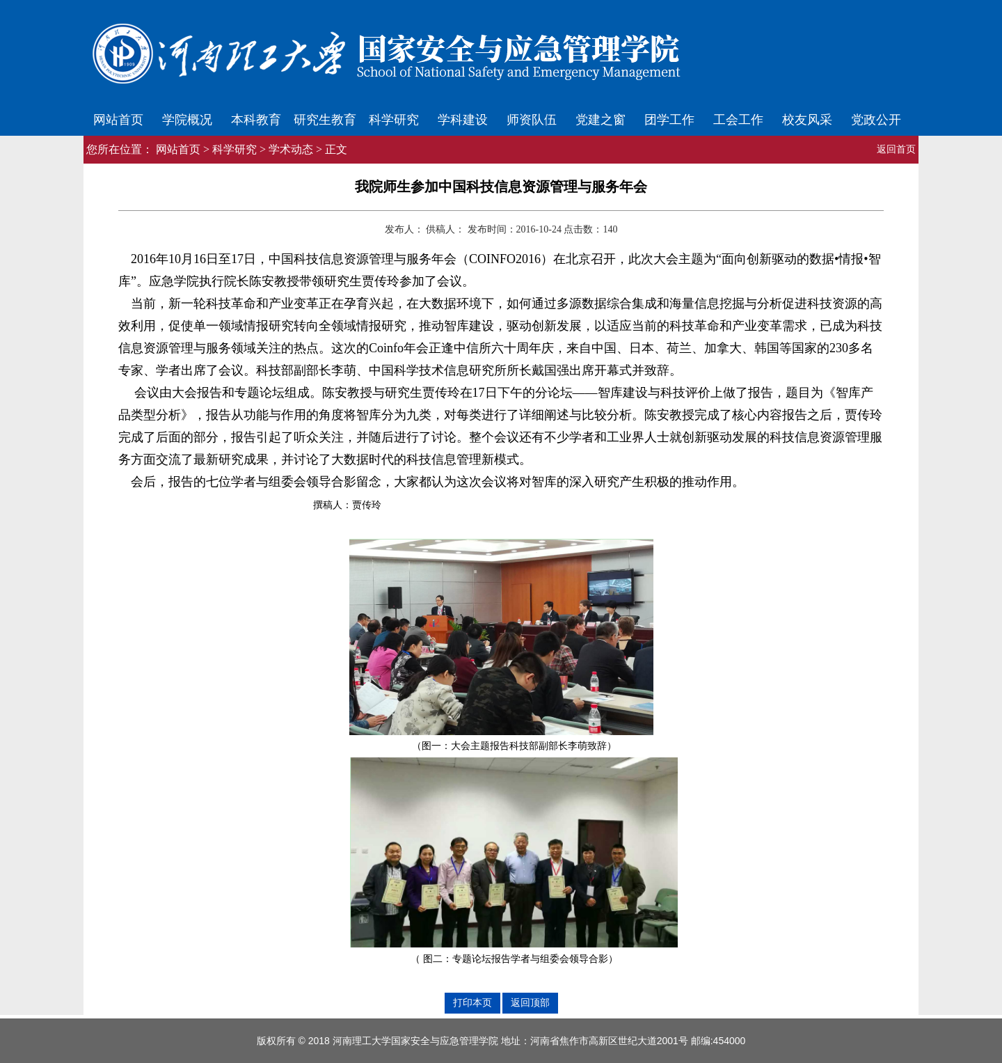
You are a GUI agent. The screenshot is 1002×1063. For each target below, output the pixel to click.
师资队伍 (532, 120)
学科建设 (463, 120)
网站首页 (118, 120)
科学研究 (394, 120)
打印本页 (472, 1002)
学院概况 (187, 120)
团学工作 (669, 120)
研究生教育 (325, 120)
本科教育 (256, 120)
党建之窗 (600, 120)
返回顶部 (530, 1002)
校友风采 (807, 120)
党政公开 (876, 120)
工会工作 (738, 120)
